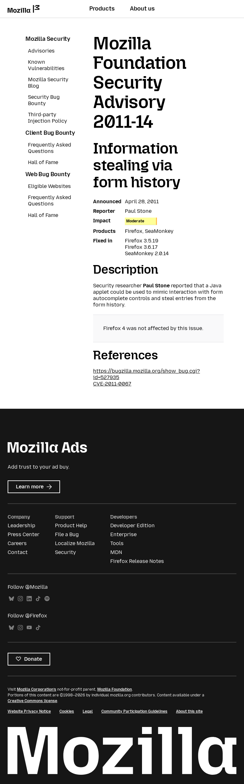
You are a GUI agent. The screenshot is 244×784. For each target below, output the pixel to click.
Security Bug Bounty (44, 100)
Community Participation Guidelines (134, 711)
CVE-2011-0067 (112, 384)
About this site (189, 711)
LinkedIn (29, 599)
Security (65, 552)
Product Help (71, 525)
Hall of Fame (43, 162)
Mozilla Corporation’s (36, 689)
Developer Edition (132, 525)
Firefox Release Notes (137, 561)
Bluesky (11, 599)
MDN (116, 552)
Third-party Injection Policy (47, 117)
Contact (18, 552)
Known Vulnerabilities (46, 65)
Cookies (66, 711)
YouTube (29, 628)
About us (142, 8)
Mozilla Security (47, 38)
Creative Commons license (32, 701)
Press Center (23, 534)
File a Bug (67, 534)
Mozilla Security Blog (48, 82)
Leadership (21, 525)
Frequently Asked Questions (49, 148)
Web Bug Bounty (47, 174)
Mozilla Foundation (114, 689)
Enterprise (123, 534)
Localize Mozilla (75, 543)
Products (102, 8)
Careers (17, 543)
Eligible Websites (49, 186)
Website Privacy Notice (29, 711)
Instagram (20, 599)
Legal (88, 711)
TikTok (38, 599)
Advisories (41, 51)
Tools (117, 543)
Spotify (47, 599)
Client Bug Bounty (50, 132)
